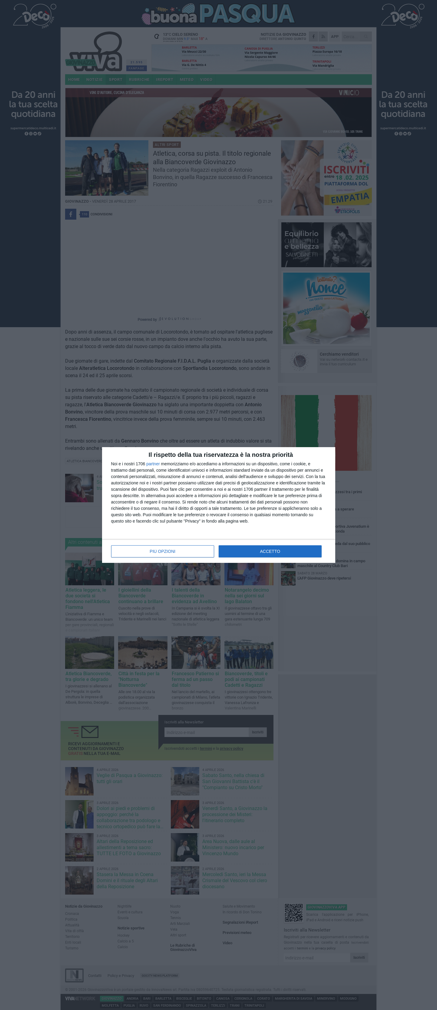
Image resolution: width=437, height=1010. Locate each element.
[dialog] (218, 505)
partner (153, 464)
